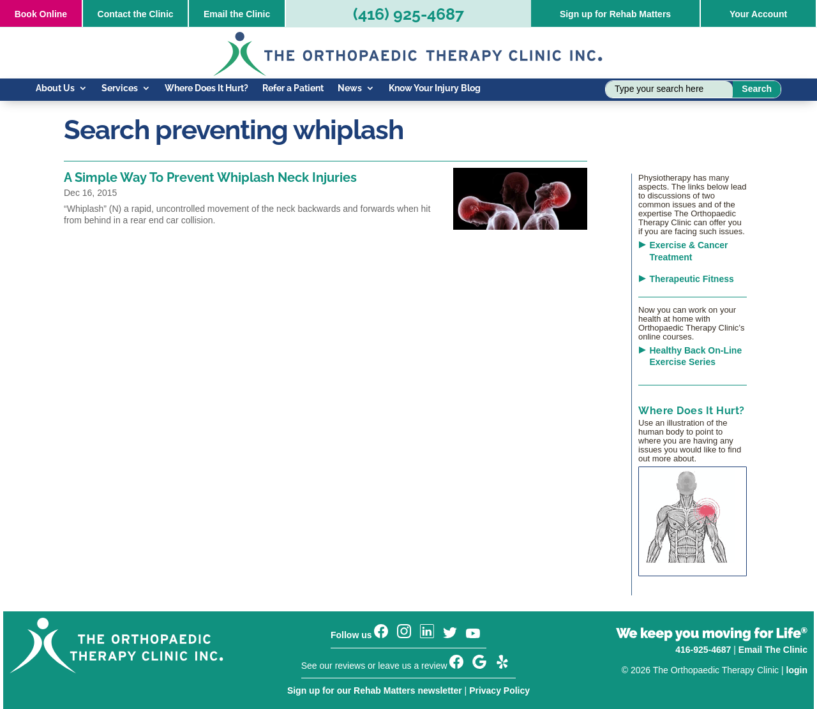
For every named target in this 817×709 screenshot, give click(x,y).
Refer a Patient (293, 88)
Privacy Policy (499, 690)
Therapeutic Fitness (692, 279)
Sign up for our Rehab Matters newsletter (374, 690)
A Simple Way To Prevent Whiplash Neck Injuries (210, 177)
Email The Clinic (772, 650)
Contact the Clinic (136, 14)
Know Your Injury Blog (435, 88)
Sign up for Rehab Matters (615, 14)
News (350, 88)
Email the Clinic (237, 14)
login (796, 670)
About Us (55, 88)
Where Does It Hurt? (206, 88)
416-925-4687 (703, 650)
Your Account (758, 14)
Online (41, 14)
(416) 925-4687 (408, 14)
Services (119, 88)
